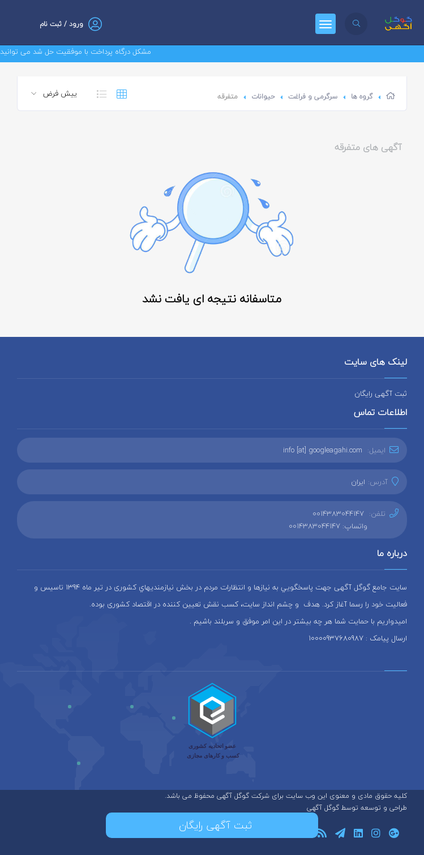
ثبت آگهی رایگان (380, 393)
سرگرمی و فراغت (312, 96)
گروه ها (361, 96)
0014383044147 (338, 513)
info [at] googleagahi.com (322, 450)
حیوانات (263, 96)
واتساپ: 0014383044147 (328, 526)
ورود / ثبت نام (61, 24)
